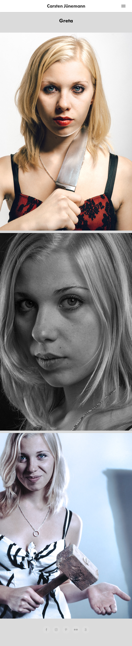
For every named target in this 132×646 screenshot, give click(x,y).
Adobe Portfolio (72, 639)
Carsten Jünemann (66, 6)
